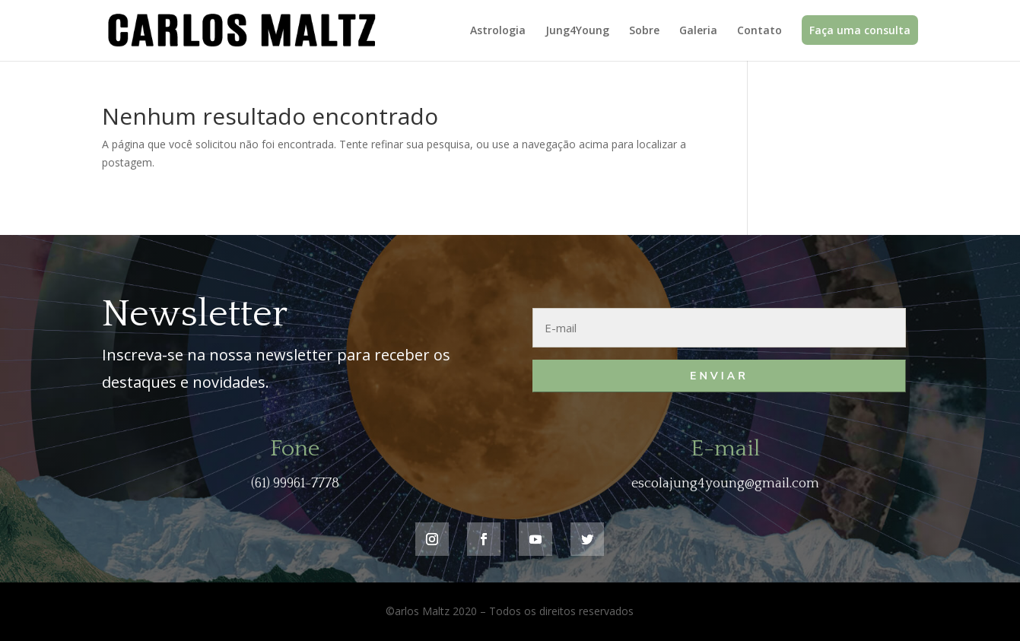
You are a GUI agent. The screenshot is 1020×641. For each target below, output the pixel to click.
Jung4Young (577, 31)
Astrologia (498, 31)
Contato (759, 31)
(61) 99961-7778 (295, 483)
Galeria (698, 31)
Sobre (644, 31)
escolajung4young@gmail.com (725, 483)
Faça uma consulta (859, 30)
